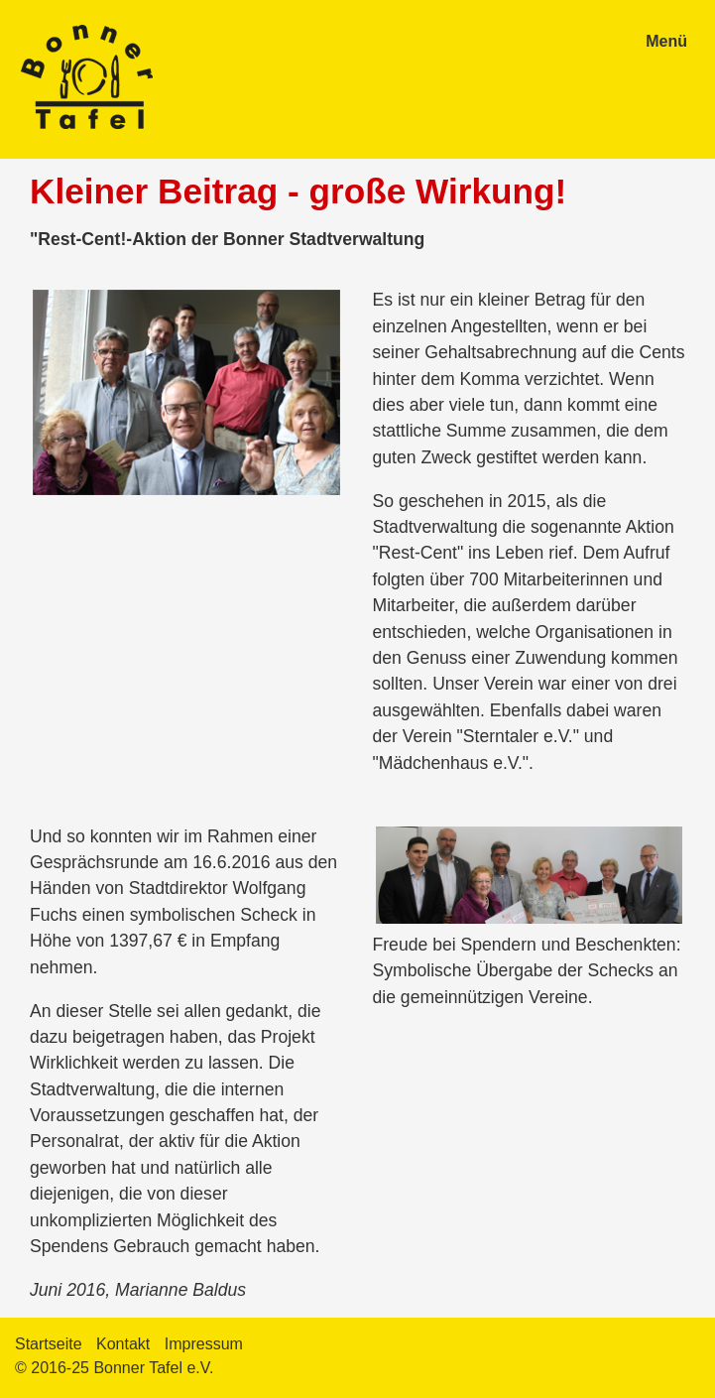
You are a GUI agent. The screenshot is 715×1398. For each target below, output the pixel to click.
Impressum (204, 1343)
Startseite (48, 1343)
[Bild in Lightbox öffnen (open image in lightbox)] (186, 392)
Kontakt (123, 1343)
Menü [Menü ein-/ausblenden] (666, 41)
